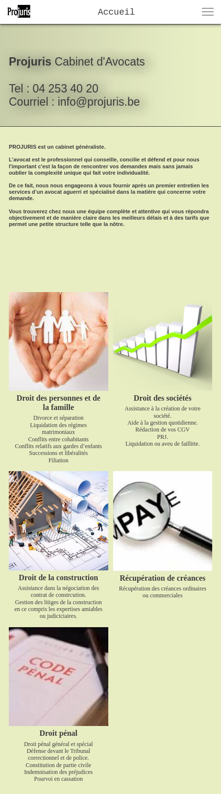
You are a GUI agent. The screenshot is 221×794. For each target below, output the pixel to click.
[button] (208, 11)
